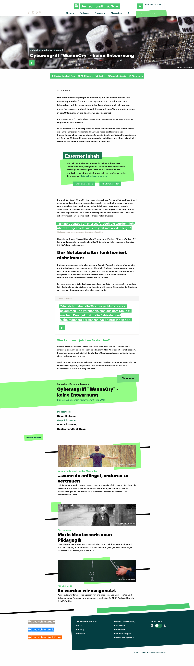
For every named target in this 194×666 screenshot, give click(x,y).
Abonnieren (136, 76)
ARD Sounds (85, 76)
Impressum (119, 625)
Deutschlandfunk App (63, 76)
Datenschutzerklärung (124, 621)
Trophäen (80, 633)
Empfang (80, 629)
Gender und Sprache (124, 637)
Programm (100, 13)
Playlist (152, 14)
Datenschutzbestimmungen (94, 176)
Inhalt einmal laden (84, 184)
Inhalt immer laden (110, 184)
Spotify (100, 76)
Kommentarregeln (122, 633)
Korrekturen (119, 629)
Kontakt (79, 625)
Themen (70, 13)
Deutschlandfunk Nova (86, 621)
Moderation (116, 13)
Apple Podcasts (117, 76)
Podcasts (84, 13)
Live (141, 14)
